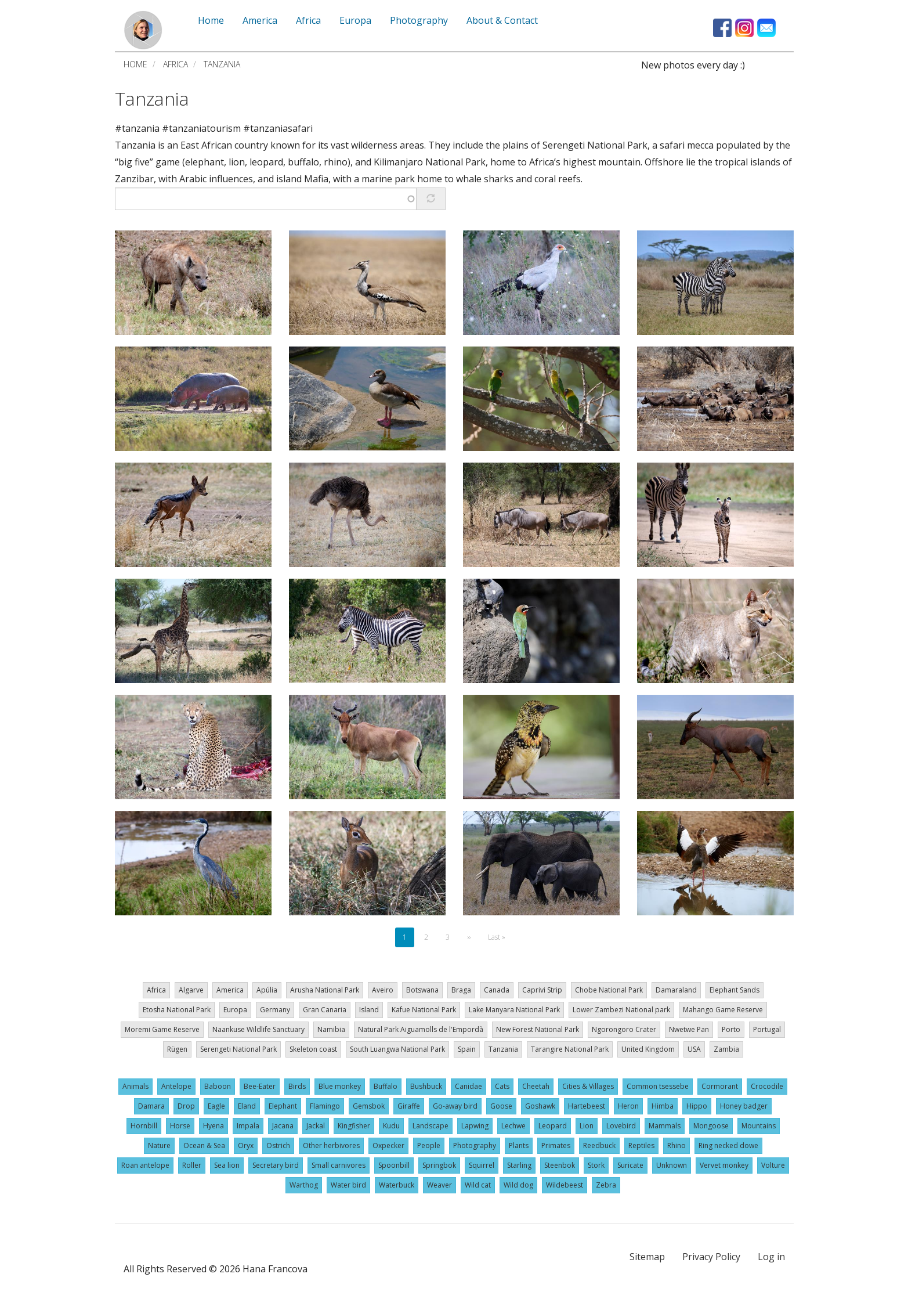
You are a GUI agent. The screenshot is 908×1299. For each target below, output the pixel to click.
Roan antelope (145, 1165)
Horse (180, 1126)
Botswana (422, 990)
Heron (628, 1106)
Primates (555, 1145)
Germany (275, 1010)
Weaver (439, 1185)
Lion (587, 1126)
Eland (247, 1106)
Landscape (430, 1126)
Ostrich (278, 1145)
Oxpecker (388, 1145)
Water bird (348, 1185)
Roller (191, 1165)
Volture (773, 1165)
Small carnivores (339, 1165)
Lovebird (621, 1126)
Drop (186, 1106)
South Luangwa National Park (397, 1049)
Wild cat (478, 1185)
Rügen (177, 1049)
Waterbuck (396, 1185)
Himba (663, 1106)
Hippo (696, 1106)
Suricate (630, 1165)
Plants (519, 1145)
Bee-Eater (260, 1086)
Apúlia (266, 990)
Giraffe (408, 1106)
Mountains (758, 1126)
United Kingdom (648, 1049)
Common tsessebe (658, 1086)
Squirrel (481, 1165)
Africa (175, 64)
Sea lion (227, 1165)
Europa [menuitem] (355, 20)
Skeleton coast (313, 1049)
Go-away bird (455, 1106)
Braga (461, 990)
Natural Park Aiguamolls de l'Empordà (420, 1029)
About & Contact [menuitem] (502, 20)
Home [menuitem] (211, 20)
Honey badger (744, 1106)
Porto (731, 1029)
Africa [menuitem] (308, 20)
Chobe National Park (609, 990)
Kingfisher (354, 1126)
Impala (248, 1126)
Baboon (217, 1086)
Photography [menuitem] (419, 20)
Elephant (283, 1106)
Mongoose (711, 1126)
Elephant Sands (734, 990)
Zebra (606, 1185)
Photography (474, 1145)
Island (369, 1010)
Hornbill (144, 1126)
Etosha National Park (177, 1010)
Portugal (767, 1029)
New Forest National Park (537, 1029)
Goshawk (540, 1106)
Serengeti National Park (238, 1049)
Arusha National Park (324, 990)
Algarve (191, 990)
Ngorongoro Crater (624, 1029)
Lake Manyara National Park (514, 1010)
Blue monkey (340, 1086)
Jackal (315, 1126)
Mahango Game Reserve (723, 1010)
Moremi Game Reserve (162, 1029)
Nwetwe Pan (689, 1029)
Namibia (331, 1029)
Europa (235, 1010)
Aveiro (382, 990)
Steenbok (559, 1165)
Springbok (439, 1165)
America (230, 990)
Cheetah (535, 1086)
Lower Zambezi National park (621, 1010)
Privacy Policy (711, 1256)
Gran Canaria (324, 1010)
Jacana (283, 1126)
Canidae (468, 1086)
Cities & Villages (588, 1086)
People (428, 1145)
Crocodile (767, 1086)
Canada (496, 990)
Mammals (665, 1126)
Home (135, 64)
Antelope (176, 1086)
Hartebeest (586, 1106)
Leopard (552, 1126)
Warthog (304, 1185)
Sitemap (647, 1256)
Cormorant (719, 1086)
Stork (596, 1165)
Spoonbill (394, 1165)
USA (694, 1049)
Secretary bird (275, 1165)
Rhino (676, 1145)
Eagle (216, 1106)
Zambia (726, 1049)
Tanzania (152, 98)
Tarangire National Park (570, 1049)
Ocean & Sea (204, 1145)
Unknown (671, 1165)
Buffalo (385, 1086)
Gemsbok (369, 1106)
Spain (467, 1049)
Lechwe (513, 1126)
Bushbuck (426, 1086)
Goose (501, 1106)
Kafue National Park (424, 1010)
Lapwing (475, 1126)
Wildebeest (564, 1185)
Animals (135, 1086)
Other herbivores (331, 1145)
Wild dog (518, 1185)
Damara (151, 1106)
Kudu (391, 1126)
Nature (159, 1145)
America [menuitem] (260, 20)
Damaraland (676, 990)
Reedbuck (599, 1145)
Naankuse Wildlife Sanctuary (258, 1029)
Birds (297, 1086)
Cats (502, 1086)
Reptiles (641, 1145)
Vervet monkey (724, 1165)
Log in (771, 1256)
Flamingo (325, 1106)
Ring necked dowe (728, 1145)
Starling (519, 1165)
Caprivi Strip (542, 990)
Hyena (213, 1126)
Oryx (246, 1145)
